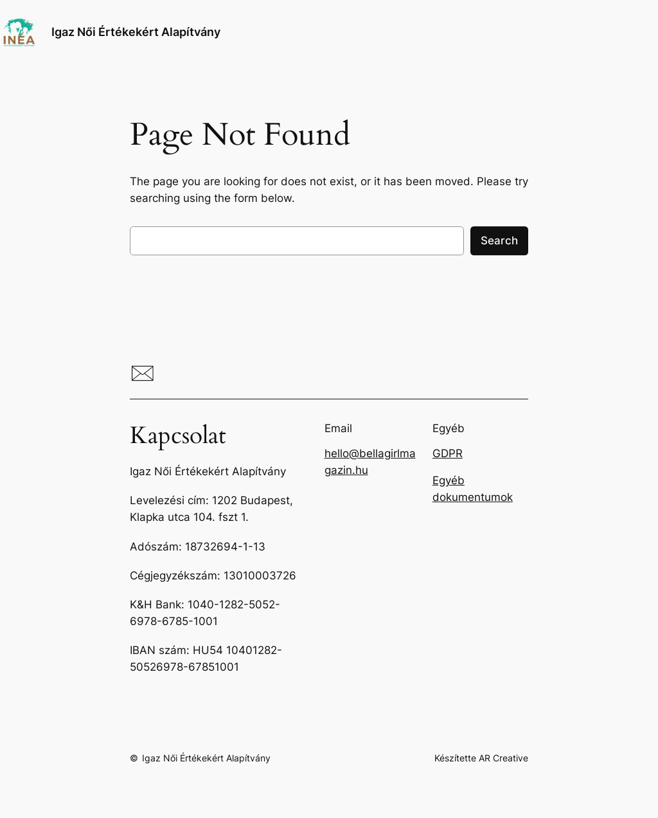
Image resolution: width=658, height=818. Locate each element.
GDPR (447, 453)
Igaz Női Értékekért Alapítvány (135, 32)
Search (499, 240)
